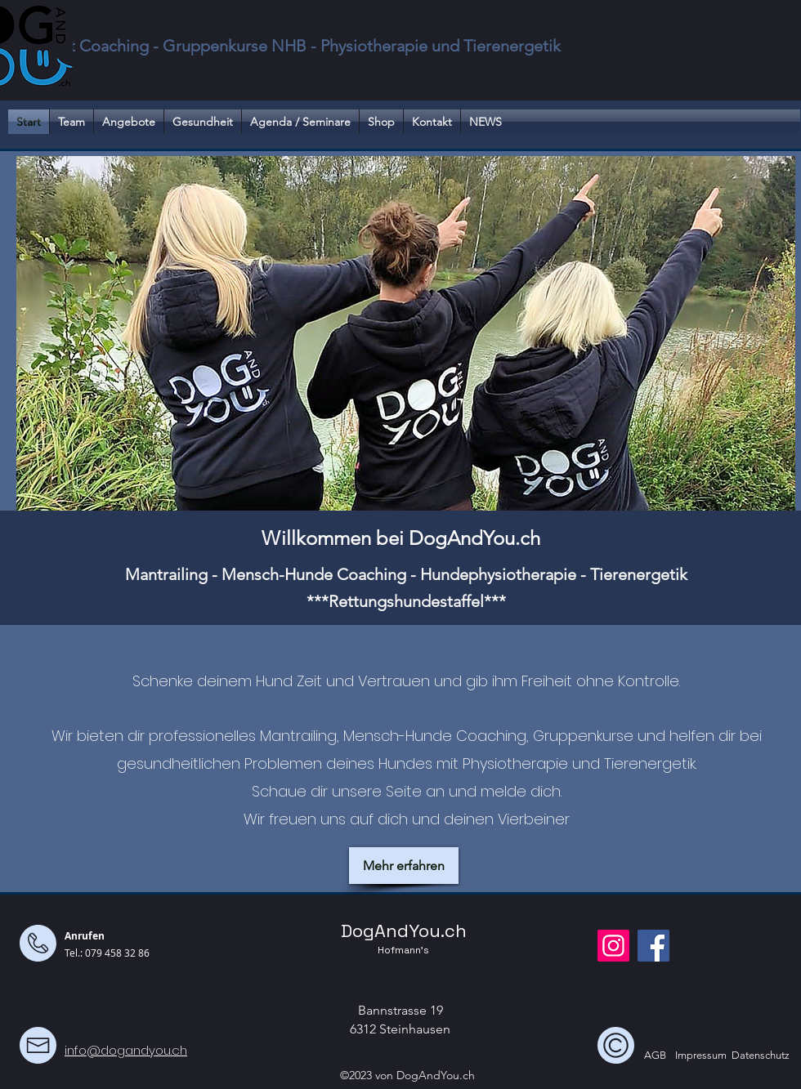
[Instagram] (613, 946)
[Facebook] (653, 946)
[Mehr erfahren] (404, 865)
